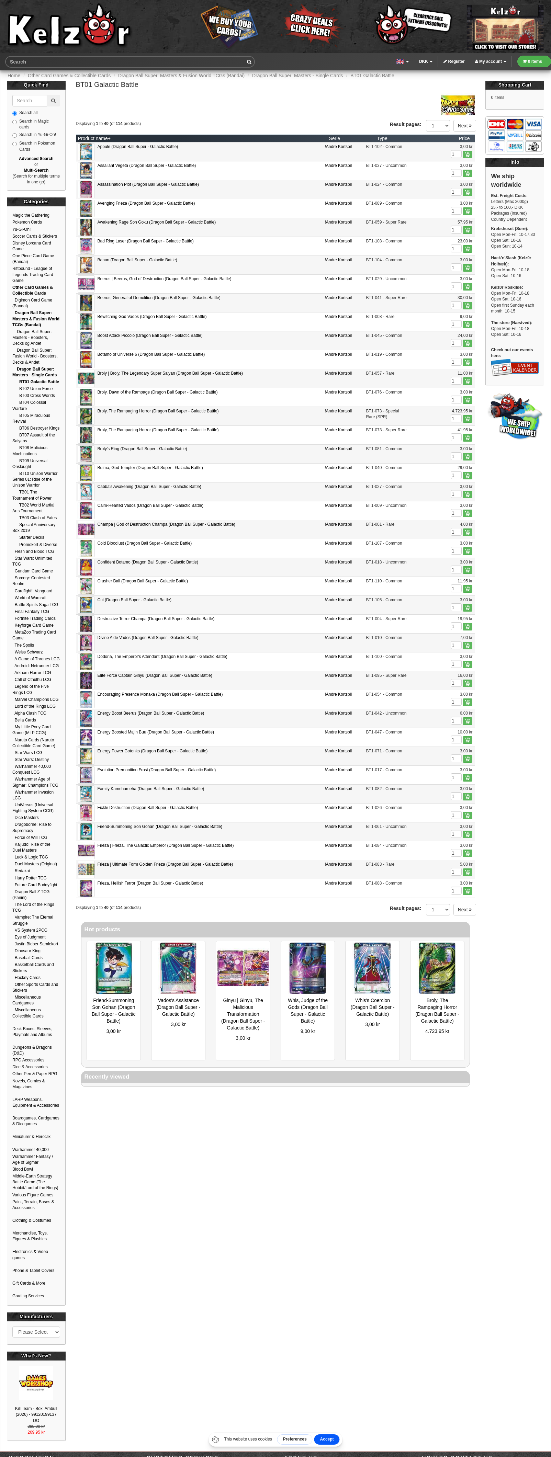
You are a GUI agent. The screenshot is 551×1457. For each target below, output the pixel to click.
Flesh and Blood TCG (33, 551)
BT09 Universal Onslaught (29, 463)
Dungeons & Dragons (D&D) (32, 1050)
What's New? (36, 1355)
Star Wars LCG (27, 752)
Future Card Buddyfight (34, 885)
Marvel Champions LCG (35, 699)
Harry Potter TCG (29, 878)
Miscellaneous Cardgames (26, 1000)
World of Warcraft (29, 597)
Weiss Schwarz (27, 652)
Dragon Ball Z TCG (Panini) (30, 894)
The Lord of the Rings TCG (33, 907)
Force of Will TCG (29, 837)
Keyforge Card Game (33, 625)
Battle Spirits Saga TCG (35, 604)
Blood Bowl (22, 1169)
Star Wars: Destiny (30, 759)
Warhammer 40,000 (30, 1149)
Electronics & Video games (30, 1254)
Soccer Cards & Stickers (34, 236)
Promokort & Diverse (34, 544)
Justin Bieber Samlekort (35, 944)
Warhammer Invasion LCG (33, 795)
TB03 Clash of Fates (34, 517)
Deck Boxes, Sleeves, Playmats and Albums (32, 1031)
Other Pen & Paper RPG (34, 1073)
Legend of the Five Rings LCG (30, 689)
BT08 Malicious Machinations (29, 450)
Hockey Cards (26, 977)
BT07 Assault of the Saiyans (33, 438)
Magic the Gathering (30, 215)
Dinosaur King (26, 950)
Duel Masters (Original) (34, 864)
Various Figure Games (32, 1195)
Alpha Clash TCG (29, 713)
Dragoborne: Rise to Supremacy (32, 827)
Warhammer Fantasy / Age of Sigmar (32, 1159)
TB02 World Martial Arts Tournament (33, 508)
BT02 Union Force (32, 388)
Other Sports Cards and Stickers (35, 987)
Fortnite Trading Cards (34, 618)
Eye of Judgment (29, 937)
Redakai (21, 870)
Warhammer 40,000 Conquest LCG (31, 769)
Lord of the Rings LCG (34, 706)
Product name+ (94, 138)
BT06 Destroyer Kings (35, 428)
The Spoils (23, 645)
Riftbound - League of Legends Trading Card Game (32, 274)
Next (465, 125)
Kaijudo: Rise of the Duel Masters (31, 847)
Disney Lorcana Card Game (31, 246)
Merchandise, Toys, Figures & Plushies (30, 1236)
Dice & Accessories (30, 1067)
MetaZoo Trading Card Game (34, 635)
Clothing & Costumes (31, 1220)
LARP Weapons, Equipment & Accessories (35, 1102)
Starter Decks (28, 537)
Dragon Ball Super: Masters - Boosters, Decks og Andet (32, 337)
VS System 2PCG (29, 930)
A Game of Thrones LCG (36, 659)
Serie (334, 138)
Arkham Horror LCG (31, 672)
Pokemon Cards (27, 222)
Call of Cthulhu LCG (31, 679)
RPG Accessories (28, 1060)
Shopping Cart (514, 85)
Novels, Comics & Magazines (28, 1084)
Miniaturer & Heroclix (31, 1136)
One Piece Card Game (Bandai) (33, 258)
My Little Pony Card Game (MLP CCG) (31, 730)
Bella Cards (24, 720)
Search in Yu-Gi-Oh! (34, 135)
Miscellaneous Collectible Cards (28, 1013)
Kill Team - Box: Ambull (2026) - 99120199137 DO (36, 1414)
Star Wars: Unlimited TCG (32, 561)
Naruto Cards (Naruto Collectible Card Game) (33, 743)
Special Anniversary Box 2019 (33, 527)
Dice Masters (25, 817)
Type (382, 138)
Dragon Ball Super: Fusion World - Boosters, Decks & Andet (35, 356)
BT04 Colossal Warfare (29, 405)
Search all (24, 113)
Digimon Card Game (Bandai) (32, 303)
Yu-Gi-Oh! (21, 229)
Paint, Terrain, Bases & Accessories (33, 1204)
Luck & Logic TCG (30, 857)
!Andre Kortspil (338, 146)
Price (464, 138)
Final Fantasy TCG (30, 611)
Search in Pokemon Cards (33, 146)
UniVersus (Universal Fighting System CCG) (33, 808)
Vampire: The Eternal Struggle (32, 920)
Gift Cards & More (28, 1283)
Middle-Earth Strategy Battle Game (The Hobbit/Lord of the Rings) (35, 1182)
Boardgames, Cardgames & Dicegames (35, 1121)
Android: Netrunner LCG (35, 665)
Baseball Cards (27, 957)
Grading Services (28, 1296)
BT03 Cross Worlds (33, 395)
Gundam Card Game (32, 571)
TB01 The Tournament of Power (32, 495)
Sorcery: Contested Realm (31, 581)
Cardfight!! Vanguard (32, 591)
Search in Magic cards (30, 124)
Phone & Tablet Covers (33, 1270)
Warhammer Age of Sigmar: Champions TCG (35, 782)
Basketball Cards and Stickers (33, 967)
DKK (425, 61)
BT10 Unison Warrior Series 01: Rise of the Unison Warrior (35, 479)
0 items (532, 61)
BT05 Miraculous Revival (31, 418)
